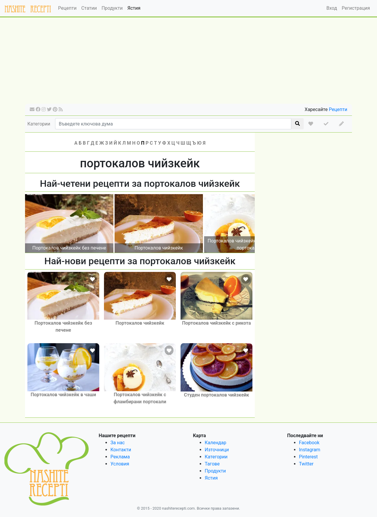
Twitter (306, 464)
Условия (119, 464)
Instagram (309, 449)
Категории (38, 124)
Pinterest (308, 457)
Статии (89, 8)
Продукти (112, 8)
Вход (331, 8)
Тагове (212, 464)
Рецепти (67, 8)
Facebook (309, 442)
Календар (215, 442)
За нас (117, 442)
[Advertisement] (188, 62)
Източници (217, 449)
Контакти (120, 449)
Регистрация (356, 8)
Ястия (133, 8)
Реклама (120, 457)
